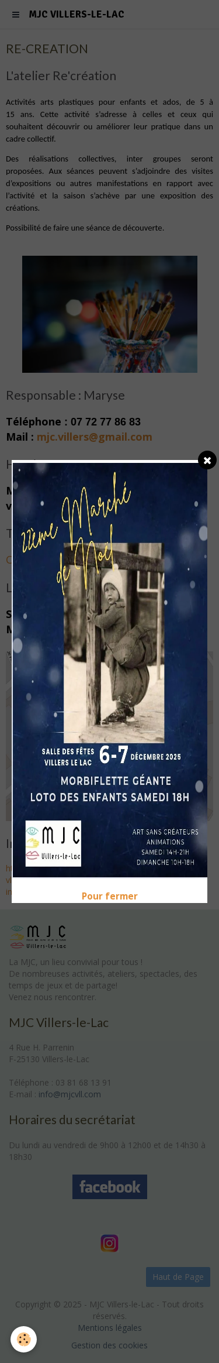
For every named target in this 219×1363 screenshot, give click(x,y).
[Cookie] (24, 1339)
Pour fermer (110, 896)
